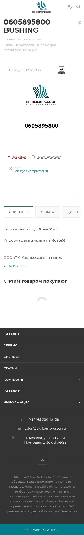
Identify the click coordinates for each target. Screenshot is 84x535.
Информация (17, 402)
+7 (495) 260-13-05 (43, 420)
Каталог (12, 334)
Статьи (10, 368)
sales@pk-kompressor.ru (31, 171)
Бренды (11, 357)
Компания (14, 379)
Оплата (47, 212)
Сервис (10, 345)
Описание (18, 212)
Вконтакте (42, 460)
